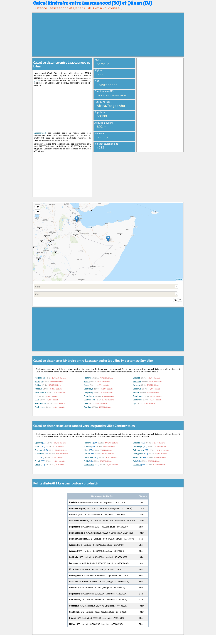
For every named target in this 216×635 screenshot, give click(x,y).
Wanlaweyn (40, 403)
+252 (100, 147)
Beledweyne (40, 392)
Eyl (134, 403)
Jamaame (137, 381)
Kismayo (39, 381)
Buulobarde (40, 407)
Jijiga (86, 450)
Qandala (87, 407)
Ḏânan (37, 80)
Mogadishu (40, 378)
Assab (37, 461)
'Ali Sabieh (39, 454)
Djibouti (38, 443)
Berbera (136, 378)
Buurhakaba (89, 400)
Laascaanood (40, 133)
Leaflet (179, 280)
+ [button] (38, 207)
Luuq (37, 400)
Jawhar (136, 392)
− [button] (38, 212)
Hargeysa (88, 378)
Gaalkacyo (88, 389)
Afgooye (38, 389)
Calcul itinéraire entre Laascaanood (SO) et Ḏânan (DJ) (92, 3)
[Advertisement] (108, 34)
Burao (86, 385)
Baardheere (89, 396)
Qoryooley (88, 392)
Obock (37, 465)
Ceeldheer (137, 400)
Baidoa (38, 385)
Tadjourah (137, 457)
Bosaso (136, 385)
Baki (86, 403)
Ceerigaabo (138, 396)
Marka (87, 381)
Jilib (36, 396)
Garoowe (137, 389)
